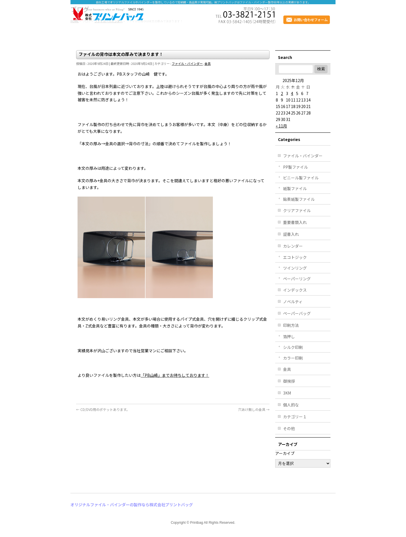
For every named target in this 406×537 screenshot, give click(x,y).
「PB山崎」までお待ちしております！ (175, 375)
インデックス (295, 290)
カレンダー (293, 246)
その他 (289, 428)
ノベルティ (293, 301)
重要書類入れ (295, 222)
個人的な (291, 405)
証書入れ (291, 234)
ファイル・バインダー (187, 63)
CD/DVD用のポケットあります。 (103, 409)
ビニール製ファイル (301, 178)
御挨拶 (289, 381)
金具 (207, 63)
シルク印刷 (293, 347)
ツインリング (295, 268)
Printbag (196, 523)
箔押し (289, 336)
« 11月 (281, 126)
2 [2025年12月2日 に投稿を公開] (282, 93)
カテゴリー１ (295, 416)
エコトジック (295, 257)
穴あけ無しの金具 (254, 409)
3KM (287, 393)
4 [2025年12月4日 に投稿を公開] (292, 93)
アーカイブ (285, 453)
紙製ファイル (295, 188)
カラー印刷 (293, 358)
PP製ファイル (295, 167)
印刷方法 (291, 325)
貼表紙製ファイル (299, 199)
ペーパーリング (297, 278)
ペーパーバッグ (297, 313)
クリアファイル (297, 210)
